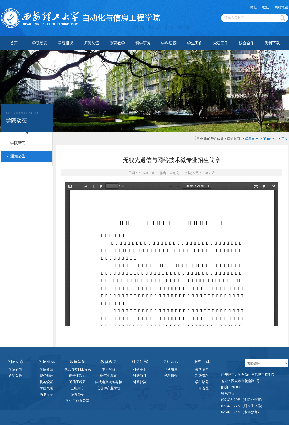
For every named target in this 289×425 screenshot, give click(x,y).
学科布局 (171, 369)
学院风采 (46, 388)
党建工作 (220, 43)
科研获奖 (139, 382)
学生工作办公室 (77, 400)
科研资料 (202, 376)
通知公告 (15, 376)
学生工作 (194, 43)
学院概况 (65, 43)
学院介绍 (46, 369)
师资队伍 (91, 43)
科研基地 (139, 369)
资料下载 (272, 43)
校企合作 (246, 43)
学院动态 (39, 43)
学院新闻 (15, 369)
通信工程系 (77, 382)
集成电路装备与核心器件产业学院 (108, 382)
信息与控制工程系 (77, 369)
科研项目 (139, 376)
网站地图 (281, 7)
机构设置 (46, 382)
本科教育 (108, 369)
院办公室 (77, 394)
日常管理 (202, 388)
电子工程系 (77, 376)
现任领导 (46, 376)
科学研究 (143, 43)
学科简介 (171, 376)
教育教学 (117, 43)
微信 (253, 7)
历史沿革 (46, 394)
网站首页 (233, 139)
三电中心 (77, 388)
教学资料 (202, 369)
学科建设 (169, 43)
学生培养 (202, 382)
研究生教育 (108, 376)
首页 (14, 43)
